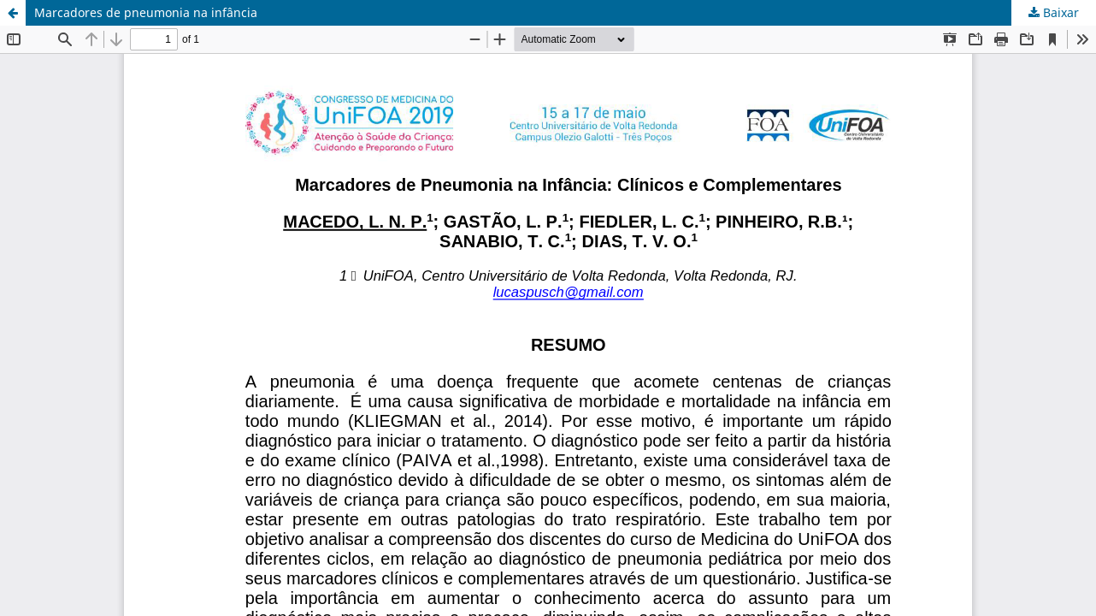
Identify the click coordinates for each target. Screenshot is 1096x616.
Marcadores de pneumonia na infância (145, 12)
